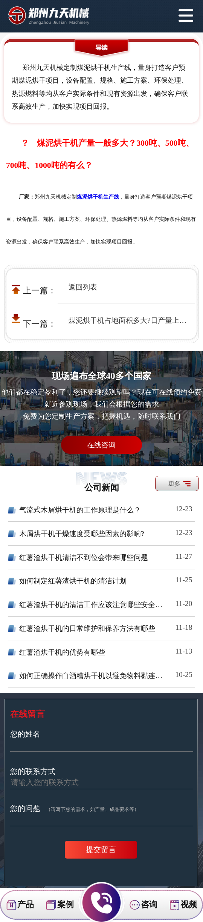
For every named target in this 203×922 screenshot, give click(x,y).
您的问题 (74, 808)
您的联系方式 (32, 771)
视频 (183, 905)
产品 (20, 905)
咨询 (143, 905)
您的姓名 (25, 734)
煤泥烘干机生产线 (98, 197)
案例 (59, 905)
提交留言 (101, 849)
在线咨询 (101, 445)
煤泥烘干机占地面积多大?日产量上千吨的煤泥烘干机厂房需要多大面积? (129, 320)
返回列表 (83, 287)
